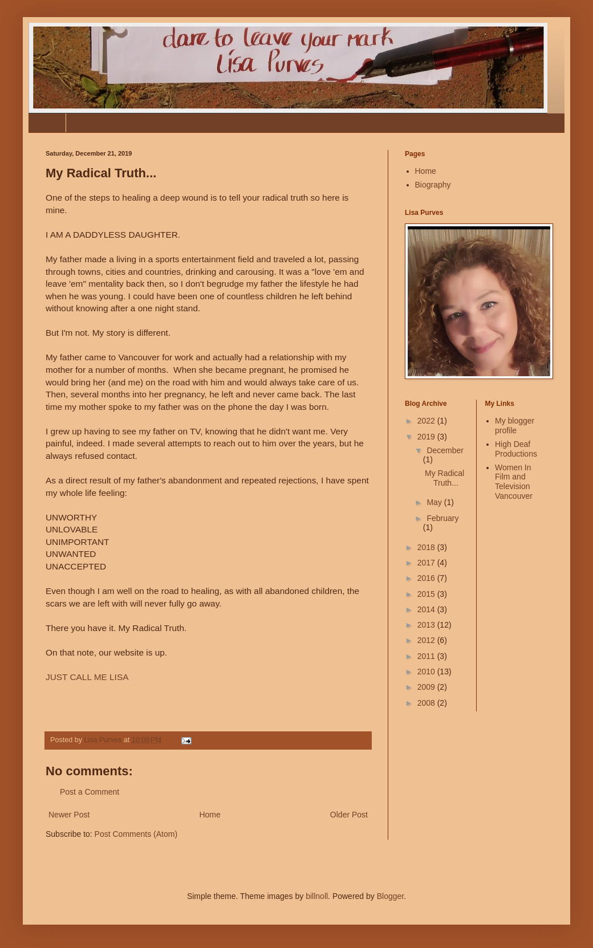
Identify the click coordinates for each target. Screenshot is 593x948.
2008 (427, 702)
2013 (427, 624)
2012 (427, 640)
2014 (427, 609)
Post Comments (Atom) (136, 834)
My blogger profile (514, 425)
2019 (427, 436)
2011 (427, 656)
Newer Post (69, 814)
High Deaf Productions (516, 449)
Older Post (349, 814)
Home (47, 122)
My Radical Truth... (444, 478)
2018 (427, 547)
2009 (427, 686)
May (435, 502)
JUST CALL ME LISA (87, 677)
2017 (427, 562)
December (445, 450)
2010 (427, 671)
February (442, 518)
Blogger (390, 896)
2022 (427, 420)
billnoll (317, 896)
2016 (427, 578)
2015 (427, 594)
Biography (92, 122)
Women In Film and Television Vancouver (514, 482)
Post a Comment (89, 791)
